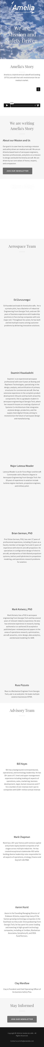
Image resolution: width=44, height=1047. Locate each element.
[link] (22, 2)
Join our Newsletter (18, 171)
